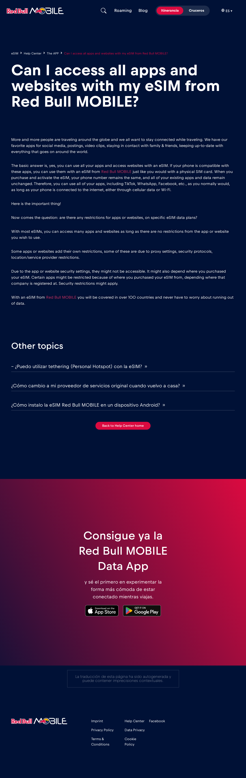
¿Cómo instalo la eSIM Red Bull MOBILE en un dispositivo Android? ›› (88, 405)
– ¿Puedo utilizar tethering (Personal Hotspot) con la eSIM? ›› (79, 366)
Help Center (32, 53)
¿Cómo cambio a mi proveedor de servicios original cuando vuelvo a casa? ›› (98, 385)
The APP (53, 53)
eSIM (14, 53)
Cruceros (196, 10)
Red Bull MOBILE (116, 172)
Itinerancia (170, 10)
